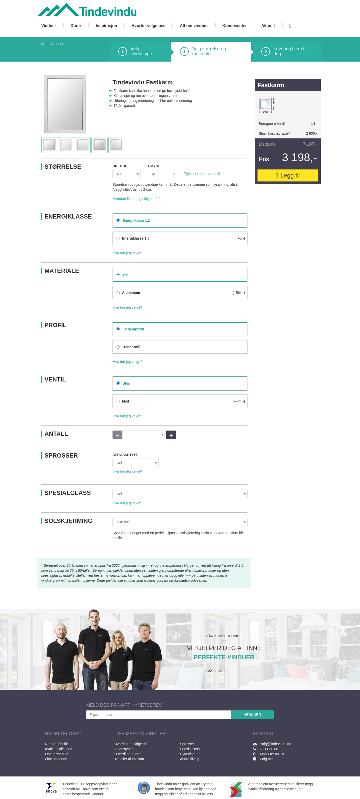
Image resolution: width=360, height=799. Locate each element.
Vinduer (48, 26)
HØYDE (154, 166)
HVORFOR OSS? (63, 733)
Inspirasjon (106, 26)
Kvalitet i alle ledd (58, 749)
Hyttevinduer (190, 754)
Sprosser (187, 744)
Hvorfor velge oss (148, 26)
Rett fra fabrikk (56, 744)
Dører (75, 26)
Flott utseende (56, 759)
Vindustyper (123, 749)
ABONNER (252, 715)
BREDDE (119, 166)
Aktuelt (268, 26)
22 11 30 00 (216, 671)
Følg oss (263, 759)
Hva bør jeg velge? (127, 253)
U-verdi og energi (127, 754)
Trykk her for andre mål (202, 174)
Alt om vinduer (194, 26)
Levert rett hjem (57, 754)
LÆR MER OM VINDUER (140, 733)
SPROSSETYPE (125, 455)
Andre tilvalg (189, 759)
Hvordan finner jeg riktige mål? (136, 199)
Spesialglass (190, 749)
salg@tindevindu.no (272, 744)
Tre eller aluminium (129, 759)
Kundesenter (234, 26)
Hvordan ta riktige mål (131, 744)
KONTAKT (263, 733)
